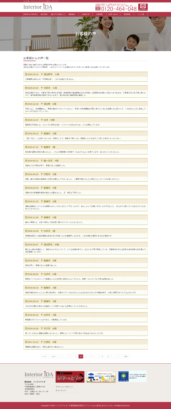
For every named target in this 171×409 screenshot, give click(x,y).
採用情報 (127, 14)
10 (102, 356)
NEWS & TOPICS (30, 14)
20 (108, 356)
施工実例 (44, 14)
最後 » (126, 356)
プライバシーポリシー (64, 387)
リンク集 (141, 14)
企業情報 (99, 14)
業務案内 (72, 14)
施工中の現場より (57, 14)
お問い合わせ (113, 14)
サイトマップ (61, 390)
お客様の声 (86, 14)
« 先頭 (52, 356)
